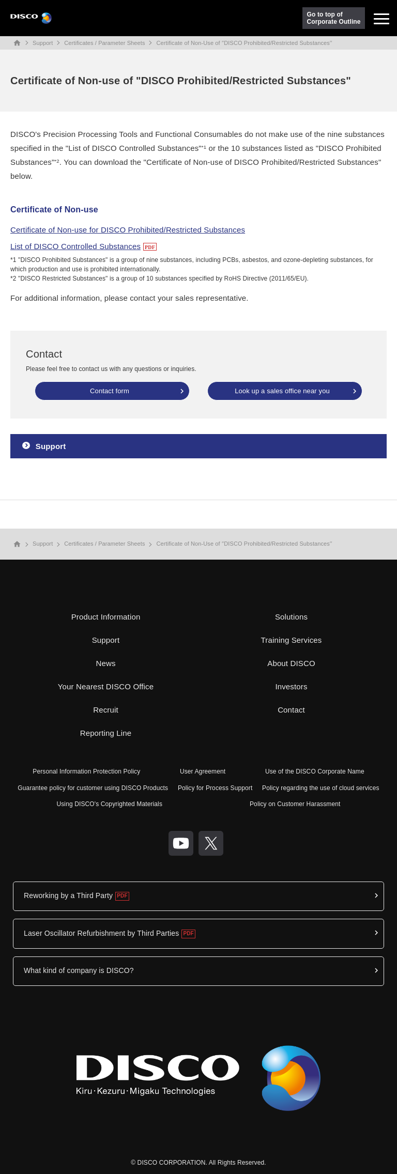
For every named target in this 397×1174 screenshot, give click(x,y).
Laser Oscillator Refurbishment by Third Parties (101, 933)
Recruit (105, 709)
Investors (291, 686)
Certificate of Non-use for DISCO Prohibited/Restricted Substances (127, 229)
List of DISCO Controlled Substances (75, 246)
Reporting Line (106, 733)
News (105, 663)
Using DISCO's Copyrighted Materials (109, 804)
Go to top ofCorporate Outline (334, 18)
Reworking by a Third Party (68, 895)
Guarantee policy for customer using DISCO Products (93, 788)
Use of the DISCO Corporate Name (314, 771)
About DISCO (291, 663)
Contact (291, 709)
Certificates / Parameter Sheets (104, 43)
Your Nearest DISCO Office (106, 686)
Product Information (106, 616)
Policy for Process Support (215, 788)
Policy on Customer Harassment (295, 804)
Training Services (291, 640)
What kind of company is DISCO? (79, 970)
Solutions (291, 616)
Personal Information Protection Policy (86, 771)
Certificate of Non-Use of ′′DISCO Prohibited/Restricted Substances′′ (244, 43)
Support (43, 43)
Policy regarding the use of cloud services (320, 788)
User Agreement (202, 771)
